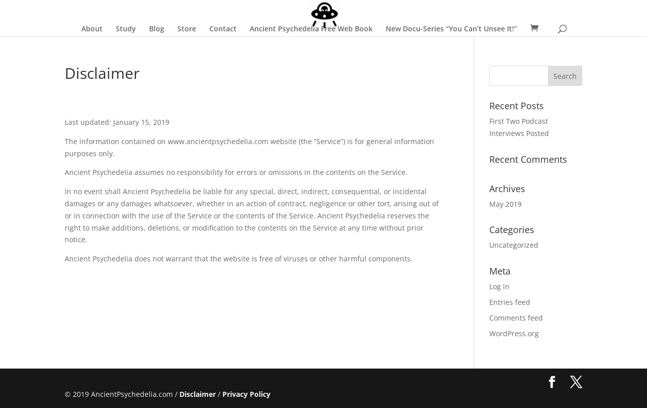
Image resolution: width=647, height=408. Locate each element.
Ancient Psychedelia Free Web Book (311, 29)
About (92, 29)
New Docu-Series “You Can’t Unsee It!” (451, 29)
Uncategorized (513, 245)
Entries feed (509, 302)
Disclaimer (197, 394)
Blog (156, 29)
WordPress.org (514, 333)
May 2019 (505, 204)
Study (126, 29)
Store (186, 29)
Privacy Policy (246, 394)
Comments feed (516, 318)
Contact (223, 29)
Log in (499, 286)
